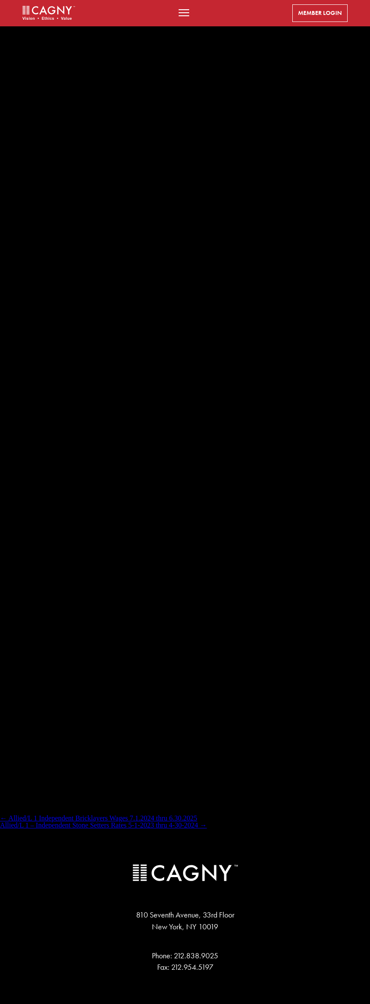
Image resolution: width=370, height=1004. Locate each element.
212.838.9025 (196, 956)
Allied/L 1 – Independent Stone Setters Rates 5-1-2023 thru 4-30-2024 (103, 825)
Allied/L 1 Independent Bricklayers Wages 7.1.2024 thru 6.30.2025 (98, 818)
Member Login (320, 13)
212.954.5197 (192, 967)
